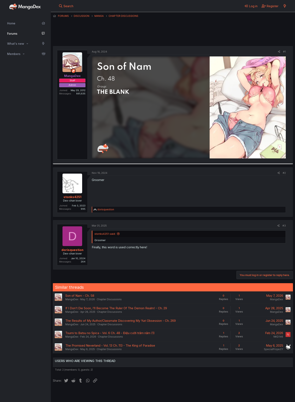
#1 (284, 51)
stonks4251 (72, 197)
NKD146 (278, 336)
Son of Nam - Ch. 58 (79, 296)
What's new (15, 43)
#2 (284, 172)
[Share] (279, 51)
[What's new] (284, 6)
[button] (27, 44)
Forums (12, 33)
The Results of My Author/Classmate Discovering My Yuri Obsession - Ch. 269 (120, 321)
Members (13, 54)
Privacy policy (153, 393)
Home (11, 23)
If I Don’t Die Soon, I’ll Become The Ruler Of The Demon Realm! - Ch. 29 (116, 308)
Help (170, 393)
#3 (284, 225)
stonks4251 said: (105, 233)
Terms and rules (129, 393)
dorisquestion (72, 250)
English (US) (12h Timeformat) (74, 393)
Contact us (106, 393)
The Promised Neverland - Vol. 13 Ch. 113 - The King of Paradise (110, 345)
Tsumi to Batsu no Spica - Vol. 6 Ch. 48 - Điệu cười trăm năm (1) (110, 333)
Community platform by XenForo (259, 393)
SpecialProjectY (273, 349)
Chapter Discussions (109, 299)
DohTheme (254, 396)
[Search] (66, 6)
